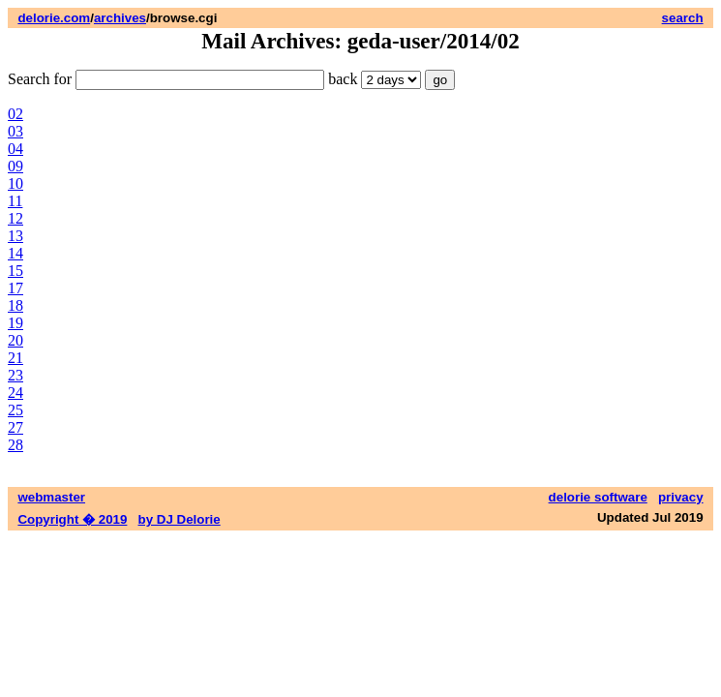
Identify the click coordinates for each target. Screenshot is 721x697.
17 (15, 288)
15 (15, 270)
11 (15, 201)
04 (15, 148)
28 (15, 445)
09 (15, 166)
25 (15, 410)
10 (15, 183)
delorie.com (53, 18)
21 (15, 357)
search (683, 18)
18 (15, 305)
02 (15, 114)
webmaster (51, 497)
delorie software (598, 497)
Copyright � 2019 (72, 519)
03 (15, 131)
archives (120, 18)
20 (15, 340)
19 (15, 323)
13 (15, 235)
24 (15, 392)
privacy (681, 497)
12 (15, 218)
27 (15, 427)
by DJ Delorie (179, 519)
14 (15, 253)
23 (15, 375)
